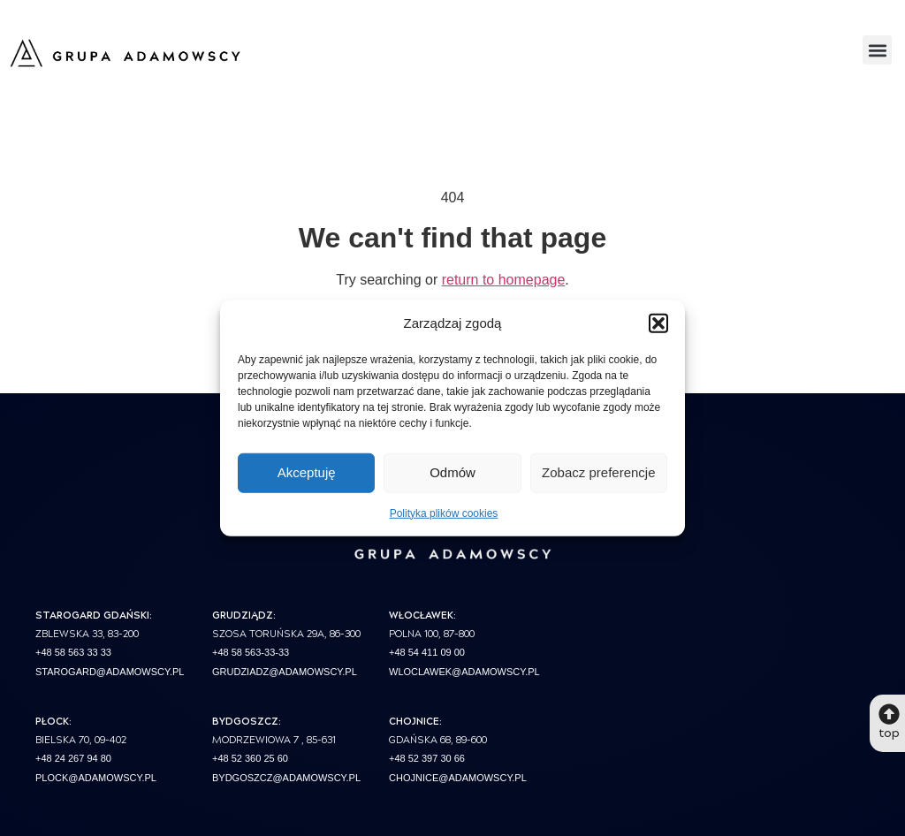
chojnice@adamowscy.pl (458, 777)
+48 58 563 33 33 (73, 652)
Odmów (452, 472)
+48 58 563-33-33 (250, 652)
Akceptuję (307, 472)
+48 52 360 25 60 (250, 758)
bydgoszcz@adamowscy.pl (286, 777)
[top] (889, 714)
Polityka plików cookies (444, 512)
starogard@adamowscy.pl (109, 671)
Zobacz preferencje (598, 472)
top (889, 731)
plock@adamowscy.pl (95, 777)
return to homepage (504, 279)
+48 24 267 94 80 (73, 758)
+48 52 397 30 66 (427, 758)
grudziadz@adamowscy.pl (284, 671)
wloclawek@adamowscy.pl (464, 671)
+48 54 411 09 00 (427, 652)
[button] (658, 323)
